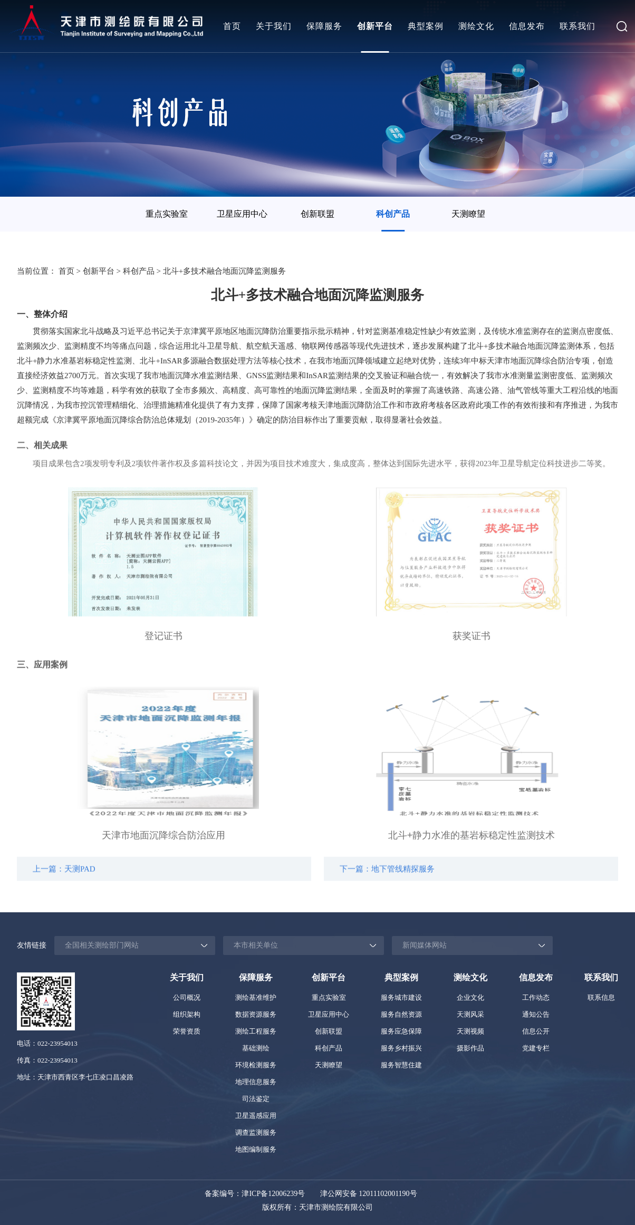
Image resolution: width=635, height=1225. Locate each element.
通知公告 (536, 1014)
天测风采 (470, 1014)
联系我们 (577, 26)
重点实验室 (167, 213)
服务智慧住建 (401, 1065)
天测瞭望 (468, 213)
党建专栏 (536, 1048)
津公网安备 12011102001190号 (368, 1194)
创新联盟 (317, 213)
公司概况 (186, 997)
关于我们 (274, 26)
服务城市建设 (401, 997)
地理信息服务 (255, 1082)
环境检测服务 (255, 1065)
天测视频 (470, 1031)
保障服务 (324, 26)
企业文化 (470, 997)
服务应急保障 (401, 1031)
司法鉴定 (256, 1099)
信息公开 (536, 1031)
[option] (167, 214)
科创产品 (393, 213)
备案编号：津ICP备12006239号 (255, 1194)
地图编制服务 (255, 1149)
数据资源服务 (255, 1014)
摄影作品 (470, 1048)
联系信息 (601, 997)
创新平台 (375, 26)
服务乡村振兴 (401, 1048)
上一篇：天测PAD (64, 875)
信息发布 (527, 26)
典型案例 (426, 26)
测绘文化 (476, 26)
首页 (232, 26)
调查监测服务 (255, 1132)
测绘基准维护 (255, 997)
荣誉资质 (186, 1031)
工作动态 (536, 997)
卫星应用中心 (242, 213)
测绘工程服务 (255, 1031)
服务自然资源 (401, 1014)
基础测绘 (256, 1048)
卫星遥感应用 (255, 1116)
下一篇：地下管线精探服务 (387, 875)
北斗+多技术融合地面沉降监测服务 (224, 272)
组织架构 (186, 1014)
